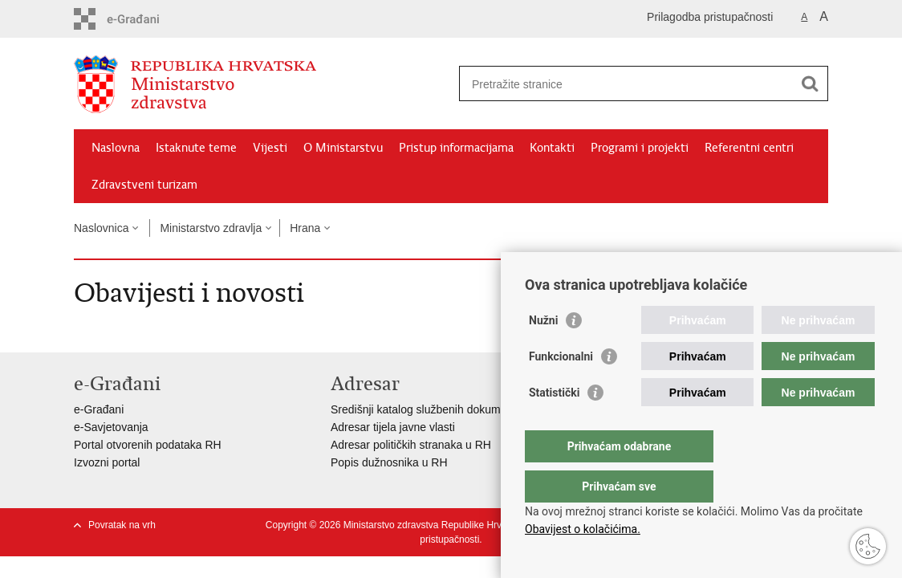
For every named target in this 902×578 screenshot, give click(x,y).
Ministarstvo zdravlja (211, 228)
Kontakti (552, 147)
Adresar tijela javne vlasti (393, 427)
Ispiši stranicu (673, 261)
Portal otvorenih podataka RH (147, 444)
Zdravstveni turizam (144, 184)
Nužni (543, 352)
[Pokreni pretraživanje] (809, 83)
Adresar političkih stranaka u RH (411, 444)
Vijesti (270, 147)
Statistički (554, 424)
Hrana (305, 228)
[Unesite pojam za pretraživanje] (626, 84)
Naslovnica (101, 228)
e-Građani (99, 409)
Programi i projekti (640, 147)
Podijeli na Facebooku (694, 283)
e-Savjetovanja (111, 427)
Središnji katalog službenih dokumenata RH (439, 409)
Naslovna (115, 147)
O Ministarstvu (343, 147)
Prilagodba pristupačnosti (710, 16)
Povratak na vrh (122, 525)
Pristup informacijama (456, 147)
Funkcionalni (561, 388)
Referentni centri (749, 147)
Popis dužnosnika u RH (389, 462)
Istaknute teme (196, 147)
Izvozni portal (107, 462)
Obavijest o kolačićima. (582, 529)
